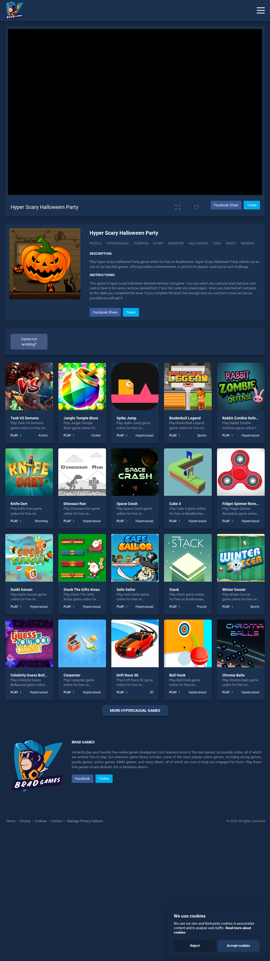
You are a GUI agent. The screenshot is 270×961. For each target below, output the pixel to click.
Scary (158, 243)
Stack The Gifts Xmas (82, 589)
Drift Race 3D (127, 675)
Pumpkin (141, 243)
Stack (174, 589)
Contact (57, 948)
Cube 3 (175, 504)
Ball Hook (177, 675)
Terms (11, 948)
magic (231, 243)
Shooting (41, 521)
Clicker (96, 435)
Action (43, 435)
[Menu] (261, 10)
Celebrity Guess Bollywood (33, 675)
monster (176, 243)
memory (248, 243)
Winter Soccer (234, 589)
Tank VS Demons (25, 418)
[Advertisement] (135, 784)
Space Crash (127, 504)
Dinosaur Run (75, 504)
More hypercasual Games (135, 710)
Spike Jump (126, 418)
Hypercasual (117, 243)
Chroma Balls (233, 675)
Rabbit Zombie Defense (242, 418)
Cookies (41, 948)
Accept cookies (238, 946)
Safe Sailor (126, 589)
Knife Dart (19, 504)
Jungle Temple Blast (81, 418)
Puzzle (96, 243)
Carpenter (72, 675)
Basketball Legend (185, 418)
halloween (198, 243)
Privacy (25, 948)
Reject (195, 946)
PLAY (14, 435)
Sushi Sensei (21, 589)
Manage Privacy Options (84, 948)
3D (151, 692)
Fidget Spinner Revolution (244, 504)
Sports (201, 435)
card (217, 243)
